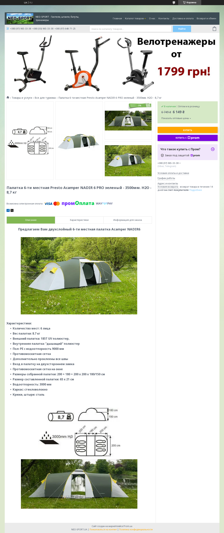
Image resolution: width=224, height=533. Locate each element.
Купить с (187, 138)
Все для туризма (45, 97)
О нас (152, 18)
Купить (187, 130)
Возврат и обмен (206, 18)
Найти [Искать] (182, 28)
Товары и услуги (22, 97)
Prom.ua (128, 526)
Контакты (163, 18)
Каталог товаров (134, 18)
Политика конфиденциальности (136, 529)
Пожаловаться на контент (103, 529)
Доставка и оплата (183, 18)
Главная (117, 18)
